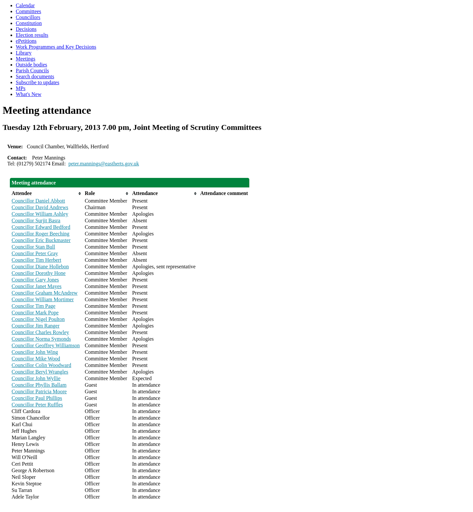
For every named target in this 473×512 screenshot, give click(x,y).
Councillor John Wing (34, 352)
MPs (20, 88)
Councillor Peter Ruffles (37, 404)
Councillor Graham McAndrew (44, 293)
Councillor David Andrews (39, 207)
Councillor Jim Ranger (35, 326)
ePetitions (26, 41)
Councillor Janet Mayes (36, 286)
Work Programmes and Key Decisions (56, 47)
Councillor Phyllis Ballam (38, 385)
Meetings (25, 58)
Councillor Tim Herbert (36, 260)
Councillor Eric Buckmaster (41, 240)
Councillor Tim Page (33, 306)
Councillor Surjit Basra (35, 220)
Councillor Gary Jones (35, 279)
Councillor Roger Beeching (40, 233)
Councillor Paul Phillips (36, 398)
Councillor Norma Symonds (41, 339)
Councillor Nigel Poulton (38, 319)
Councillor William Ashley (39, 214)
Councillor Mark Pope (34, 312)
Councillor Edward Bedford (40, 227)
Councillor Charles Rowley (40, 332)
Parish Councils (32, 70)
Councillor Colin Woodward (41, 365)
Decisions (26, 29)
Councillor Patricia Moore (39, 391)
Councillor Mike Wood (35, 358)
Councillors (28, 17)
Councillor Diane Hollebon (40, 266)
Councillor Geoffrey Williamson (45, 345)
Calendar (25, 5)
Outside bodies (31, 64)
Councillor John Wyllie (35, 378)
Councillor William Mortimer (42, 299)
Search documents (35, 76)
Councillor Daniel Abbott (38, 201)
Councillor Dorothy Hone (38, 273)
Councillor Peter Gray (34, 253)
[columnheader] (46, 193)
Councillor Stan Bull (33, 247)
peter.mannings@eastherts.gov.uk (103, 163)
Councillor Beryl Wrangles (39, 372)
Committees (28, 11)
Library (24, 53)
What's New (28, 94)
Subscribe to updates (37, 82)
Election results (32, 35)
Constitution (29, 23)
